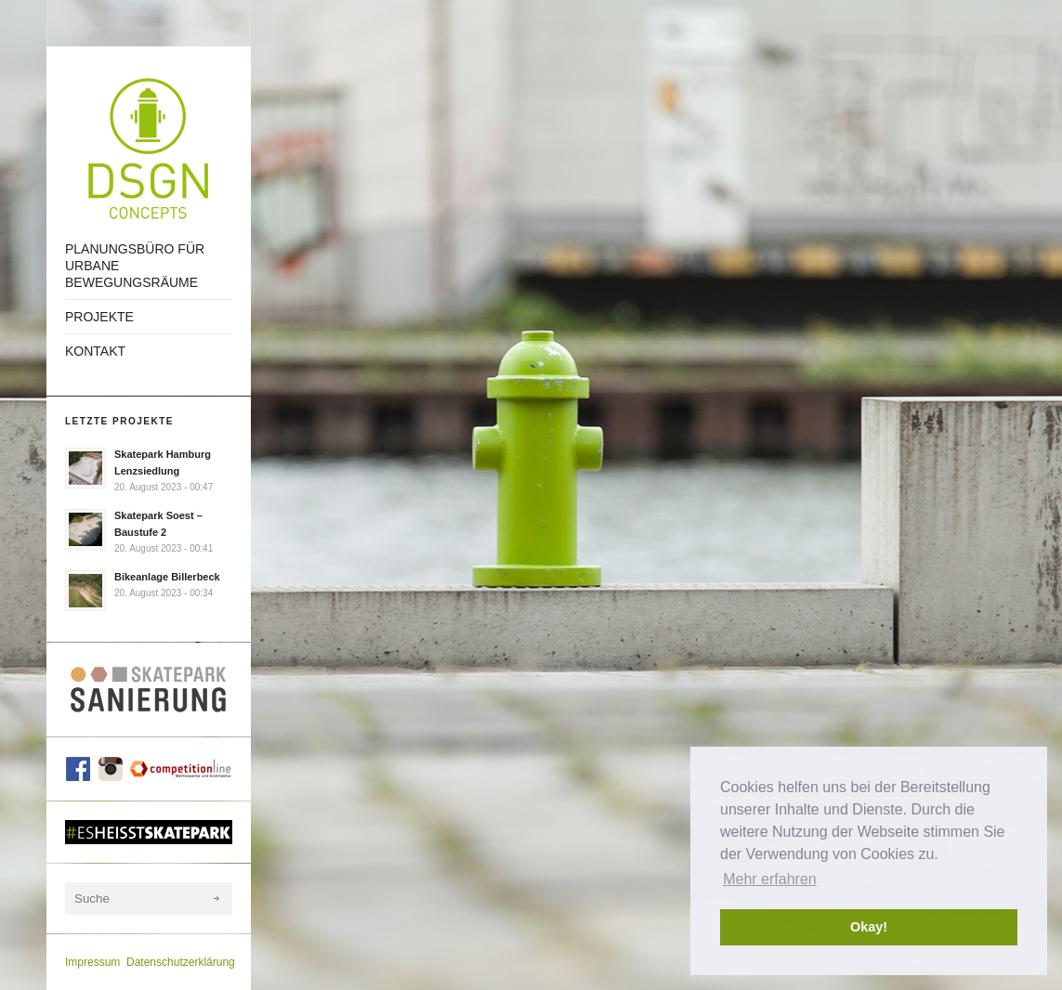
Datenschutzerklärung (180, 962)
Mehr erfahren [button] (770, 879)
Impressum (92, 962)
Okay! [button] (868, 926)
